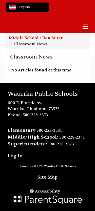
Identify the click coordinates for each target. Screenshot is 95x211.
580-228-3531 (49, 130)
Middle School (24, 38)
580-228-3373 (35, 115)
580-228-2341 (72, 137)
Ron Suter (52, 38)
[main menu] (85, 26)
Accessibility (45, 191)
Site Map (47, 177)
